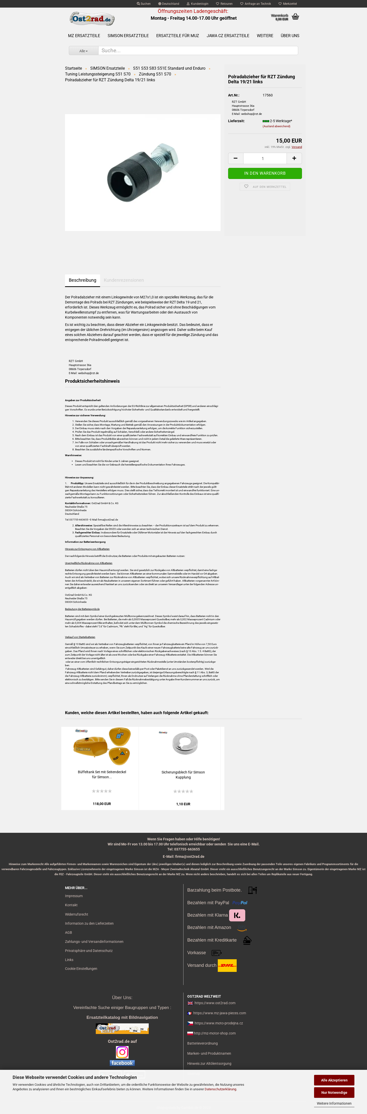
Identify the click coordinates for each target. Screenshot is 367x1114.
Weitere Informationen (334, 1103)
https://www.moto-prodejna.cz (219, 1023)
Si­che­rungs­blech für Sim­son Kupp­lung (183, 774)
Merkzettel (288, 4)
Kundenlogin (197, 4)
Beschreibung (82, 280)
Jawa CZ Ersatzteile (228, 35)
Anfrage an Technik (255, 4)
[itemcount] (265, 158)
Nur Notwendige (334, 1093)
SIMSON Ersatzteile (128, 35)
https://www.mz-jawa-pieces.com (219, 1013)
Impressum (74, 896)
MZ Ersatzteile (84, 35)
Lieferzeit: (236, 121)
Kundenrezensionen (124, 280)
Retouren (224, 4)
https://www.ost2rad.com (215, 1003)
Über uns (290, 35)
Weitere (265, 35)
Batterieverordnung (202, 1043)
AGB (68, 932)
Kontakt (71, 905)
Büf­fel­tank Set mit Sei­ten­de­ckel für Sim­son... (102, 774)
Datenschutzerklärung (220, 1089)
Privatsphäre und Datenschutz (89, 951)
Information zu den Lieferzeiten (89, 923)
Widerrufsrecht (76, 914)
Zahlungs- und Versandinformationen (94, 942)
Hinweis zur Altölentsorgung (209, 1063)
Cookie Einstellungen (81, 969)
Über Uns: (122, 997)
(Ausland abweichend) (276, 126)
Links (69, 960)
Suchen (144, 4)
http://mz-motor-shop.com (215, 1033)
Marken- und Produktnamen (209, 1053)
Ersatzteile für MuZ (177, 35)
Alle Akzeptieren (334, 1080)
